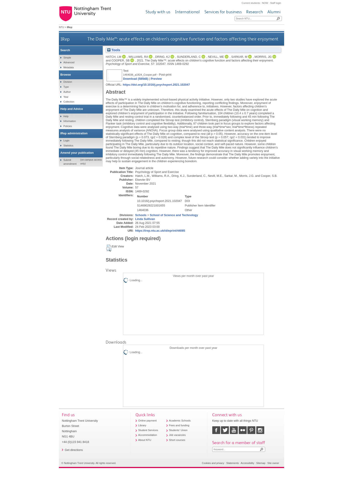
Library (142, 425)
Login (66, 140)
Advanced (68, 62)
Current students (251, 3)
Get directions (74, 450)
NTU (61, 27)
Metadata (68, 67)
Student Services (148, 430)
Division (67, 81)
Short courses (177, 440)
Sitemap (260, 463)
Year (65, 96)
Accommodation (147, 435)
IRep (65, 39)
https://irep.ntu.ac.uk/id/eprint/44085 (160, 230)
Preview (156, 78)
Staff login (275, 3)
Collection (68, 101)
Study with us (158, 11)
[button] (108, 248)
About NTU (144, 440)
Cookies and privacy (213, 463)
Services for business (223, 11)
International (187, 11)
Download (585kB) (135, 78)
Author (67, 91)
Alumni (273, 11)
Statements (232, 463)
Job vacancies (177, 435)
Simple (67, 57)
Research (254, 11)
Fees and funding (179, 425)
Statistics (68, 145)
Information (69, 121)
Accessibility (247, 463)
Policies (67, 126)
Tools (113, 50)
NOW (265, 3)
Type (66, 86)
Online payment (147, 420)
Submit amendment (69, 162)
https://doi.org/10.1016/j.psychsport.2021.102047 (156, 84)
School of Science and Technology (174, 215)
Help (65, 116)
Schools (141, 215)
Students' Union (178, 430)
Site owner (273, 463)
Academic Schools (180, 420)
